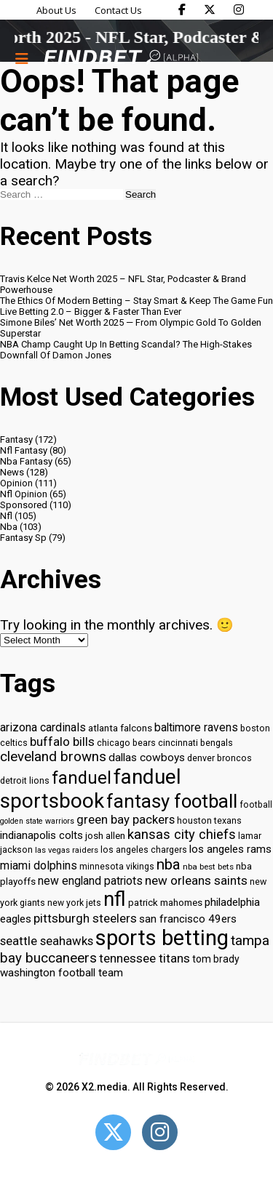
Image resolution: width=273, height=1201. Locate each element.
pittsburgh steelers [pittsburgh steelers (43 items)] (85, 918)
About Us (56, 10)
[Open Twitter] (113, 1132)
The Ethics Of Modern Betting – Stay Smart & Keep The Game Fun (136, 300)
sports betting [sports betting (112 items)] (162, 937)
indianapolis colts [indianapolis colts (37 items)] (41, 835)
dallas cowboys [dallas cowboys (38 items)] (146, 757)
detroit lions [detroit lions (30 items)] (25, 780)
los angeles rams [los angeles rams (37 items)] (230, 849)
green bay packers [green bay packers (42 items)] (125, 820)
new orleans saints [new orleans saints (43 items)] (196, 880)
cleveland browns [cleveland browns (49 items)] (53, 757)
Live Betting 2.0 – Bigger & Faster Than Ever (90, 311)
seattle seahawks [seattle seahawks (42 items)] (46, 941)
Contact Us (118, 10)
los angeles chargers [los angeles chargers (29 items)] (143, 850)
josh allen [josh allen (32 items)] (105, 835)
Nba (8, 526)
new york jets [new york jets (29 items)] (74, 903)
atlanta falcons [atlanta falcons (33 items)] (120, 728)
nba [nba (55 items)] (169, 864)
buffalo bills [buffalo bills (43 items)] (62, 741)
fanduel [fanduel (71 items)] (81, 778)
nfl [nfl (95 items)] (114, 899)
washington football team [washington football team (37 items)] (61, 972)
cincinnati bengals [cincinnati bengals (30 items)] (195, 742)
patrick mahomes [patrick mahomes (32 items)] (165, 902)
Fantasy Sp (23, 537)
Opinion (16, 483)
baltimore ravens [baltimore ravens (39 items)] (196, 727)
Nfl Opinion (23, 494)
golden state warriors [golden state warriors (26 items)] (37, 821)
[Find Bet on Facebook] (182, 9)
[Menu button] (22, 58)
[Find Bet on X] (209, 9)
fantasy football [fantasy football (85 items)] (171, 801)
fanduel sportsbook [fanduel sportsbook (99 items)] (90, 789)
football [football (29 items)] (256, 805)
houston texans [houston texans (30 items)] (209, 820)
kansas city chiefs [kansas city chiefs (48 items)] (181, 835)
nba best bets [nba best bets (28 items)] (208, 866)
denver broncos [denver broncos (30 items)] (219, 757)
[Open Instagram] (160, 1132)
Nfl (6, 515)
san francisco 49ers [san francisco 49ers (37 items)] (188, 918)
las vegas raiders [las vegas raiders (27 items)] (66, 850)
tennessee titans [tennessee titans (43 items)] (144, 958)
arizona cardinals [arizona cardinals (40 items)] (43, 727)
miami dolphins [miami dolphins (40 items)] (38, 865)
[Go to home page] (121, 58)
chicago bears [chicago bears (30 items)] (126, 742)
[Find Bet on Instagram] (239, 9)
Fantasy (16, 439)
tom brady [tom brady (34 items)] (216, 959)
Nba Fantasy (26, 461)
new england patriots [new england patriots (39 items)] (90, 881)
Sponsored (23, 504)
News (12, 472)
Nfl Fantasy (23, 450)
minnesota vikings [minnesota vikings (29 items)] (116, 866)
